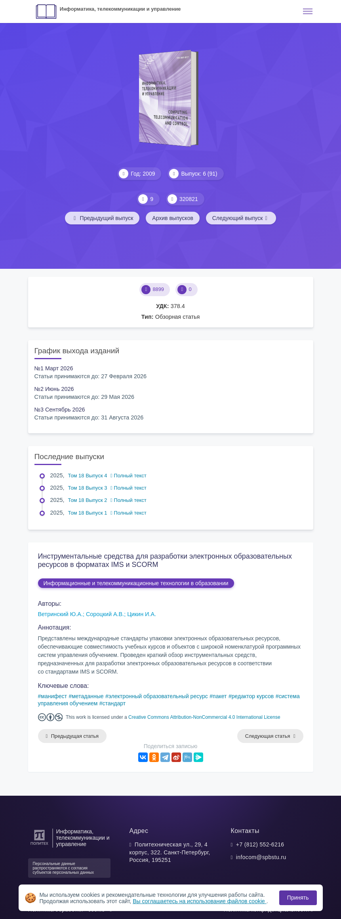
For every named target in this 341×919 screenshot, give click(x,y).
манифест (54, 696)
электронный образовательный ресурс (158, 696)
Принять (298, 897)
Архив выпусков (172, 218)
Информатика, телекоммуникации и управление (120, 9)
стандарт (114, 703)
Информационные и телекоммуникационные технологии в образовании (136, 583)
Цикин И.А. (141, 614)
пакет (220, 696)
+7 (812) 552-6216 (260, 844)
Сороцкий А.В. (105, 614)
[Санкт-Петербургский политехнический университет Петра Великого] (39, 845)
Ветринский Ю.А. (60, 614)
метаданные (87, 696)
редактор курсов (253, 696)
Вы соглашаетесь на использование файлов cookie (200, 901)
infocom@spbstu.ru (261, 857)
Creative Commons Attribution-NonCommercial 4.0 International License (204, 717)
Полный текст (128, 476)
